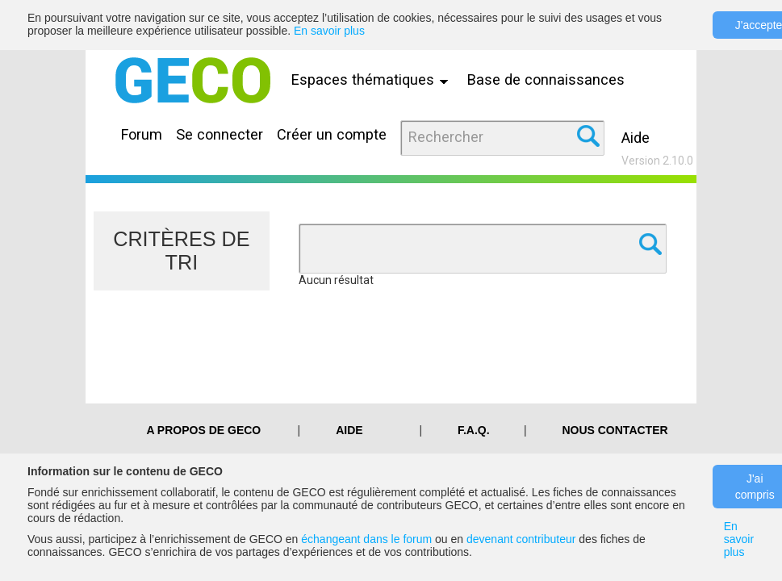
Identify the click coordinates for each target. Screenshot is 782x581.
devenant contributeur (520, 539)
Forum (141, 134)
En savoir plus (329, 30)
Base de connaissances (546, 79)
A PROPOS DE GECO (203, 430)
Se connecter (219, 134)
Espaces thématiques (373, 79)
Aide (635, 137)
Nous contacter (614, 430)
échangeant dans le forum (366, 539)
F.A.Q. (474, 430)
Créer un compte (332, 134)
